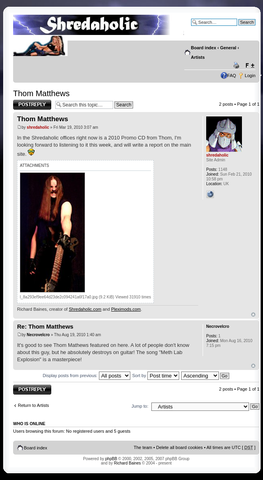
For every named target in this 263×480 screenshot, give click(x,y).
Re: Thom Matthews (45, 326)
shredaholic (38, 127)
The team (143, 447)
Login (250, 75)
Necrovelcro (38, 335)
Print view (237, 65)
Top (253, 314)
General (228, 47)
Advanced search (238, 28)
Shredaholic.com (85, 309)
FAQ (231, 75)
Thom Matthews (41, 93)
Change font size (249, 65)
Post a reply (32, 105)
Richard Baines (127, 463)
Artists (198, 57)
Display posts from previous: (86, 375)
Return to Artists (33, 405)
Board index (204, 47)
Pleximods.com (126, 309)
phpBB (111, 459)
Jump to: (140, 406)
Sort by (155, 375)
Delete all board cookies (179, 447)
